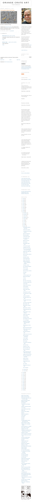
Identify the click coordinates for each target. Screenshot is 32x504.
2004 (23, 389)
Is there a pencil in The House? (26, 433)
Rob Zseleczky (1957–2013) (25, 183)
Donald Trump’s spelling (25, 411)
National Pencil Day (8, 26)
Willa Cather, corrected (26, 307)
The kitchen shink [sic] (24, 438)
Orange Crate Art (16, 3)
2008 (23, 384)
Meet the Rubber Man (26, 347)
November (25, 214)
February (24, 369)
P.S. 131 (22, 465)
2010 (23, 381)
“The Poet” (23, 462)
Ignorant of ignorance (26, 233)
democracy (29, 191)
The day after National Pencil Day (7, 10)
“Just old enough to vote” (27, 275)
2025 (23, 200)
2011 (23, 379)
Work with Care (25, 339)
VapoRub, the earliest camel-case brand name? (26, 322)
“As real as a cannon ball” (27, 302)
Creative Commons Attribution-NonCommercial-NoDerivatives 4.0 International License (26, 67)
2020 (23, 207)
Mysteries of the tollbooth (25, 443)
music (28, 192)
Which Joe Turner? (26, 240)
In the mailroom (25, 269)
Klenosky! (22, 439)
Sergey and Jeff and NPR (27, 354)
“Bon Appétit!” (23, 402)
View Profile (24, 50)
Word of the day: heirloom (27, 254)
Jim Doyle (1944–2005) (25, 184)
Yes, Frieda (25, 363)
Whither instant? (25, 358)
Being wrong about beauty (27, 327)
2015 (23, 374)
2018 (23, 210)
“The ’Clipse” (23, 407)
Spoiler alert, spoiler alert (27, 251)
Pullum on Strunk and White (25, 467)
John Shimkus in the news (27, 318)
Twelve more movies (26, 314)
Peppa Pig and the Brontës (25, 458)
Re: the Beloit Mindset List (25, 468)
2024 (23, 201)
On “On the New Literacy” (25, 449)
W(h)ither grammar (24, 480)
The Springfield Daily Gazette (26, 474)
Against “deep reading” (25, 395)
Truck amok (25, 255)
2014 (23, 375)
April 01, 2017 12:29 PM (12, 42)
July (24, 220)
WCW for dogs (25, 267)
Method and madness (26, 276)
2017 (23, 211)
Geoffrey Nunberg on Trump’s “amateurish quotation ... (26, 262)
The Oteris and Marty (24, 454)
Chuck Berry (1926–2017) (27, 282)
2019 (23, 208)
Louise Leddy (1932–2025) (25, 178)
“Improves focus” (26, 359)
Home (10, 59)
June (24, 221)
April (24, 224)
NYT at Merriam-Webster (27, 266)
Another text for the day (27, 285)
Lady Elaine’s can (24, 442)
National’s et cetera (24, 444)
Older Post (18, 59)
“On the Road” (23, 453)
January (24, 370)
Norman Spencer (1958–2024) (26, 179)
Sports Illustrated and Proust (25, 473)
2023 (23, 203)
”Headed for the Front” (26, 247)
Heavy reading (25, 315)
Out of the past (23, 457)
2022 (23, 204)
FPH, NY (24, 279)
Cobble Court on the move (27, 334)
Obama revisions (24, 447)
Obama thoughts (24, 448)
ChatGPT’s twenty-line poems (26, 406)
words (28, 193)
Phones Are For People (25, 459)
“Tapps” (24, 273)
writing (26, 193)
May (24, 223)
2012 (23, 378)
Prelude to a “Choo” (26, 346)
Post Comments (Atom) (8, 61)
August (24, 218)
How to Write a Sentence (25, 427)
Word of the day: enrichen (27, 270)
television (22, 193)
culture (26, 191)
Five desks (23, 416)
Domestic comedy (26, 257)
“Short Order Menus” (26, 258)
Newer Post (2, 59)
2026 (23, 198)
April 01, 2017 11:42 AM (11, 35)
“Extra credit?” (23, 415)
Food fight (24, 272)
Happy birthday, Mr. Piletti (25, 422)
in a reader (29, 79)
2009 (23, 382)
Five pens (22, 417)
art (21, 191)
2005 (23, 388)
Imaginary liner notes (24, 428)
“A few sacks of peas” (26, 236)
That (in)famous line (24, 475)
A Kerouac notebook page (25, 437)
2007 (23, 385)
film (25, 192)
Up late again (25, 283)
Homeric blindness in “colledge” (26, 426)
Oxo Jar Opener (25, 367)
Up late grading (25, 286)
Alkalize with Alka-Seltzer (25, 396)
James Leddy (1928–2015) (25, 182)
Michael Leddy (4, 42)
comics (23, 191)
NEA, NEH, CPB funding (27, 280)
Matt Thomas (4, 35)
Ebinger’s (22, 412)
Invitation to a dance (24, 432)
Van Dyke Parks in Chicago (25, 479)
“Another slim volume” (26, 229)
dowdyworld (23, 192)
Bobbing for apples (24, 401)
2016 (23, 372)
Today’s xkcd (25, 252)
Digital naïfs (23, 410)
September (25, 217)
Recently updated (26, 235)
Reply (3, 39)
